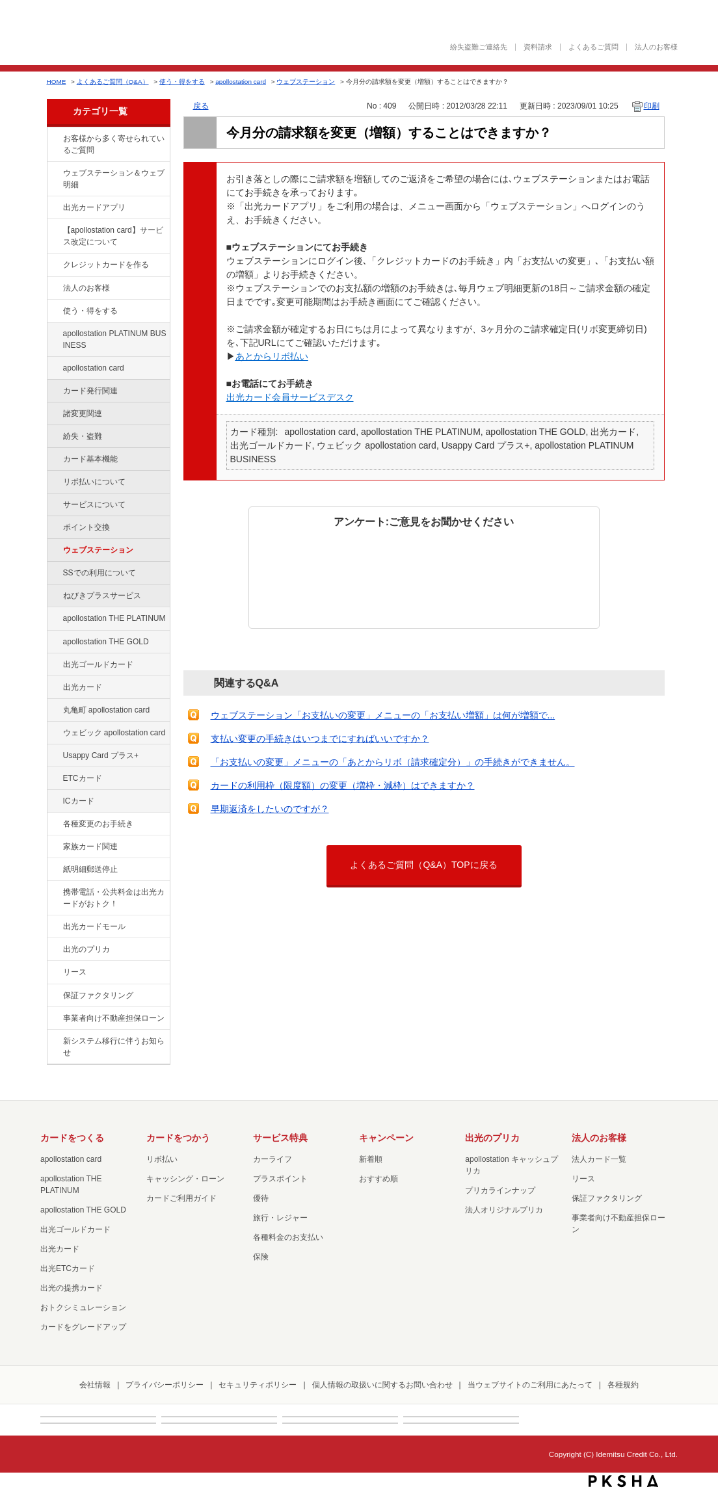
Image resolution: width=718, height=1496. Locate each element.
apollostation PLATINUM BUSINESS (114, 339)
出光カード (82, 687)
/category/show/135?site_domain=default (53, 173)
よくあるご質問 (593, 47)
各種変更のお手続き (98, 823)
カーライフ (272, 1159)
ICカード (78, 801)
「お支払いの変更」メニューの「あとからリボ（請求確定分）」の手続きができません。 (393, 762)
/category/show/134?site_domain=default (53, 139)
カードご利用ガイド (181, 1198)
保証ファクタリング (98, 995)
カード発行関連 (90, 390)
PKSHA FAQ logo (623, 1481)
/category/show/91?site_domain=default (53, 733)
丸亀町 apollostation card (106, 710)
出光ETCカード (67, 1268)
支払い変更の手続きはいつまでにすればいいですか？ (320, 738)
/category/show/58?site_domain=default (53, 665)
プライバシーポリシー (165, 1384)
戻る (201, 106)
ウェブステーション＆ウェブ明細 (114, 178)
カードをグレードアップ (83, 1327)
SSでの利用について (99, 572)
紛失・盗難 (82, 436)
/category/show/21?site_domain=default (53, 288)
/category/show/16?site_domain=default (53, 949)
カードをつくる (72, 1138)
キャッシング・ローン (185, 1178)
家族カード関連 (90, 846)
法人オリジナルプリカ (504, 1209)
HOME (56, 81)
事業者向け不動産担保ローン (114, 1018)
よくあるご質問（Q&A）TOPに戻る (423, 865)
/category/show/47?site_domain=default (53, 687)
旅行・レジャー (280, 1217)
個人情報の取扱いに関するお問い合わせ (382, 1384)
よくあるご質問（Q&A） (113, 81)
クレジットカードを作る (106, 264)
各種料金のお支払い (288, 1237)
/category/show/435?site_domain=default (53, 208)
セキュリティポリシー (258, 1384)
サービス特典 (280, 1138)
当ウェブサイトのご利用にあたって (530, 1384)
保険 (261, 1256)
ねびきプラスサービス (102, 595)
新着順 (370, 1159)
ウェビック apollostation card (114, 732)
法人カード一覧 (599, 1159)
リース (74, 972)
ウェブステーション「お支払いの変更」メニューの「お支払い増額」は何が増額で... (383, 715)
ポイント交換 (86, 527)
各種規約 (623, 1384)
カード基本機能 (90, 459)
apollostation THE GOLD (106, 641)
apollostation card (240, 81)
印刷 (651, 106)
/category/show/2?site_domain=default (53, 265)
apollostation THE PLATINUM (114, 618)
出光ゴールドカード (98, 664)
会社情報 (95, 1384)
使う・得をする (182, 81)
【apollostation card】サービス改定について (113, 236)
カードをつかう (178, 1138)
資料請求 (538, 47)
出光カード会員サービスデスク (290, 397)
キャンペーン (386, 1138)
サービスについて (94, 504)
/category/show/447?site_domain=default (53, 334)
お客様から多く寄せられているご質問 (114, 144)
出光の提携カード (71, 1288)
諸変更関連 (82, 413)
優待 (261, 1198)
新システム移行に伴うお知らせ (114, 1046)
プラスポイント (280, 1178)
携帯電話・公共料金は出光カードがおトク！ (114, 897)
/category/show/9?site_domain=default (53, 311)
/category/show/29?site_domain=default (53, 368)
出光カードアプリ (94, 207)
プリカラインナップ (500, 1190)
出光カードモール (94, 926)
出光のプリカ (86, 949)
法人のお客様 (656, 47)
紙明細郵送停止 (90, 869)
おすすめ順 (378, 1178)
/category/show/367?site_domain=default (53, 756)
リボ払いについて (94, 481)
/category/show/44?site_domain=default (53, 642)
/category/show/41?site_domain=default (53, 618)
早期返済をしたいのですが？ (270, 809)
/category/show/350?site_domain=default (53, 1041)
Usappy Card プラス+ (101, 755)
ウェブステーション (305, 81)
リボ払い (162, 1159)
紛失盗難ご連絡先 (478, 47)
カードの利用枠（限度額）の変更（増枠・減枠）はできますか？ (343, 785)
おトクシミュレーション (83, 1307)
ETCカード (82, 778)
